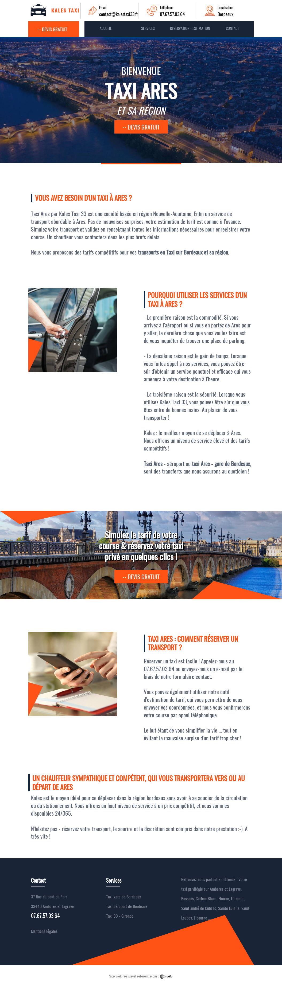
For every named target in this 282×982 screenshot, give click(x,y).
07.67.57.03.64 (172, 13)
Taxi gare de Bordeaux (123, 896)
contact (232, 28)
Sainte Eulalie (228, 908)
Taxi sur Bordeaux (185, 252)
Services (148, 28)
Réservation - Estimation (190, 28)
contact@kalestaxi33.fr (118, 13)
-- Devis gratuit (52, 29)
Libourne (200, 917)
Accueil (106, 28)
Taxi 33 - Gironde (119, 916)
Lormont (237, 898)
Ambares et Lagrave (225, 889)
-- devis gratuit (141, 127)
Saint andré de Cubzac (198, 908)
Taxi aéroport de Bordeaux (126, 906)
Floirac (223, 898)
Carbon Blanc (206, 898)
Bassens (187, 898)
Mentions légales (44, 931)
